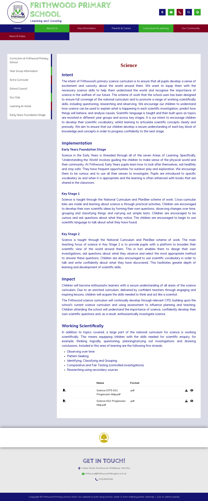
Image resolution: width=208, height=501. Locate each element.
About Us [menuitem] (52, 28)
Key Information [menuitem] (87, 28)
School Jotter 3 (113, 496)
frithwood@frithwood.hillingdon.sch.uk (105, 473)
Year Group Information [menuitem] (24, 71)
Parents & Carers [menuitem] (121, 28)
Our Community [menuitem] (191, 28)
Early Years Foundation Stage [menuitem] (28, 115)
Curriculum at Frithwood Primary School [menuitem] (29, 60)
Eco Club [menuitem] (15, 97)
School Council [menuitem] (18, 88)
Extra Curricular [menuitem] (19, 79)
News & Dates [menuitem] (17, 36)
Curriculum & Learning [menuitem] (156, 28)
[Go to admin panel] (168, 496)
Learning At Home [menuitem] (20, 106)
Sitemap (149, 496)
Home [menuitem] (17, 28)
